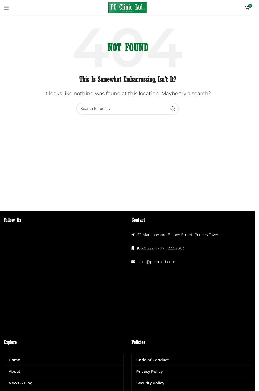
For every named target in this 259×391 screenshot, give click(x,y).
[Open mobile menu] (6, 8)
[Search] (127, 109)
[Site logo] (127, 7)
